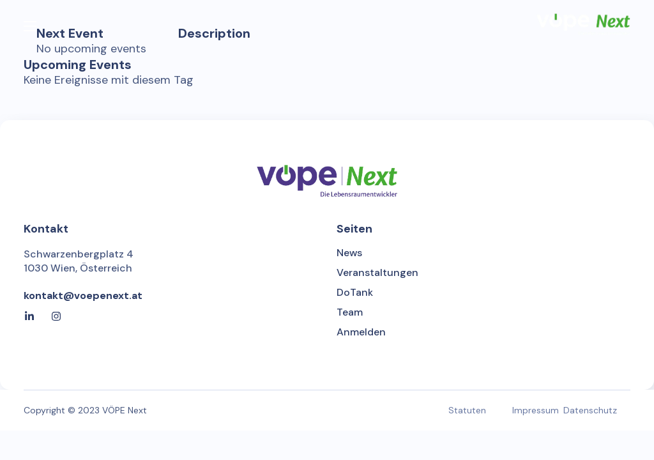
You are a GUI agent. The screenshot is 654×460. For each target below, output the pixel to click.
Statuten (467, 410)
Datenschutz (590, 410)
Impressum (535, 410)
